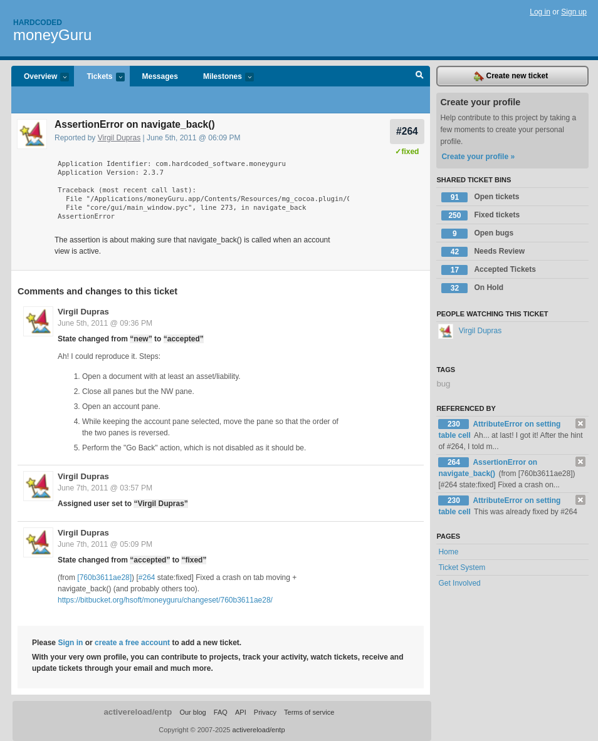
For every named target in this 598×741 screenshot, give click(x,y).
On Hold (472, 288)
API (240, 712)
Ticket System (461, 567)
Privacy (265, 712)
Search (419, 76)
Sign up (574, 12)
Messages (160, 76)
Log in (540, 12)
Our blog (192, 712)
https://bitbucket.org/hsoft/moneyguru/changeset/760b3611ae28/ (165, 600)
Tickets (99, 77)
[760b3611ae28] (104, 577)
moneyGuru (52, 34)
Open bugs (477, 234)
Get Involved (459, 583)
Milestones (222, 77)
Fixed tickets (480, 215)
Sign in (70, 642)
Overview (40, 77)
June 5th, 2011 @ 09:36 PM (105, 323)
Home (448, 551)
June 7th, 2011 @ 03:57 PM (105, 488)
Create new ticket (511, 76)
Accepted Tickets (488, 270)
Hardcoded (37, 22)
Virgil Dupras (119, 137)
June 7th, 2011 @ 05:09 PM (105, 544)
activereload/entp (137, 712)
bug (443, 383)
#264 (407, 131)
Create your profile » (478, 156)
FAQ (221, 712)
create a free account (132, 642)
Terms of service (309, 712)
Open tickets (480, 197)
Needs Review (483, 252)
